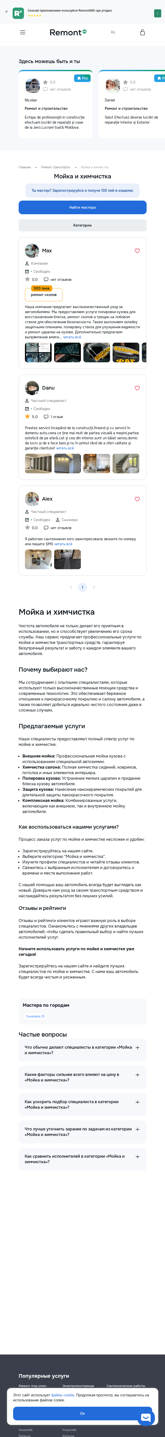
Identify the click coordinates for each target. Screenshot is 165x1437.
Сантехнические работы (126, 1386)
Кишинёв (25, 1430)
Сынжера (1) (35, 1016)
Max (47, 251)
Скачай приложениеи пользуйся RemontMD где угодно (70, 10)
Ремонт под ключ (32, 1386)
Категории (82, 225)
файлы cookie (62, 1395)
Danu (48, 388)
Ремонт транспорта (55, 167)
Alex (47, 499)
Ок (82, 1413)
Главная (24, 167)
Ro (113, 32)
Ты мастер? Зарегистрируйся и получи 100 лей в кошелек (82, 190)
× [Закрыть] (6, 11)
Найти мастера (82, 207)
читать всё (72, 337)
